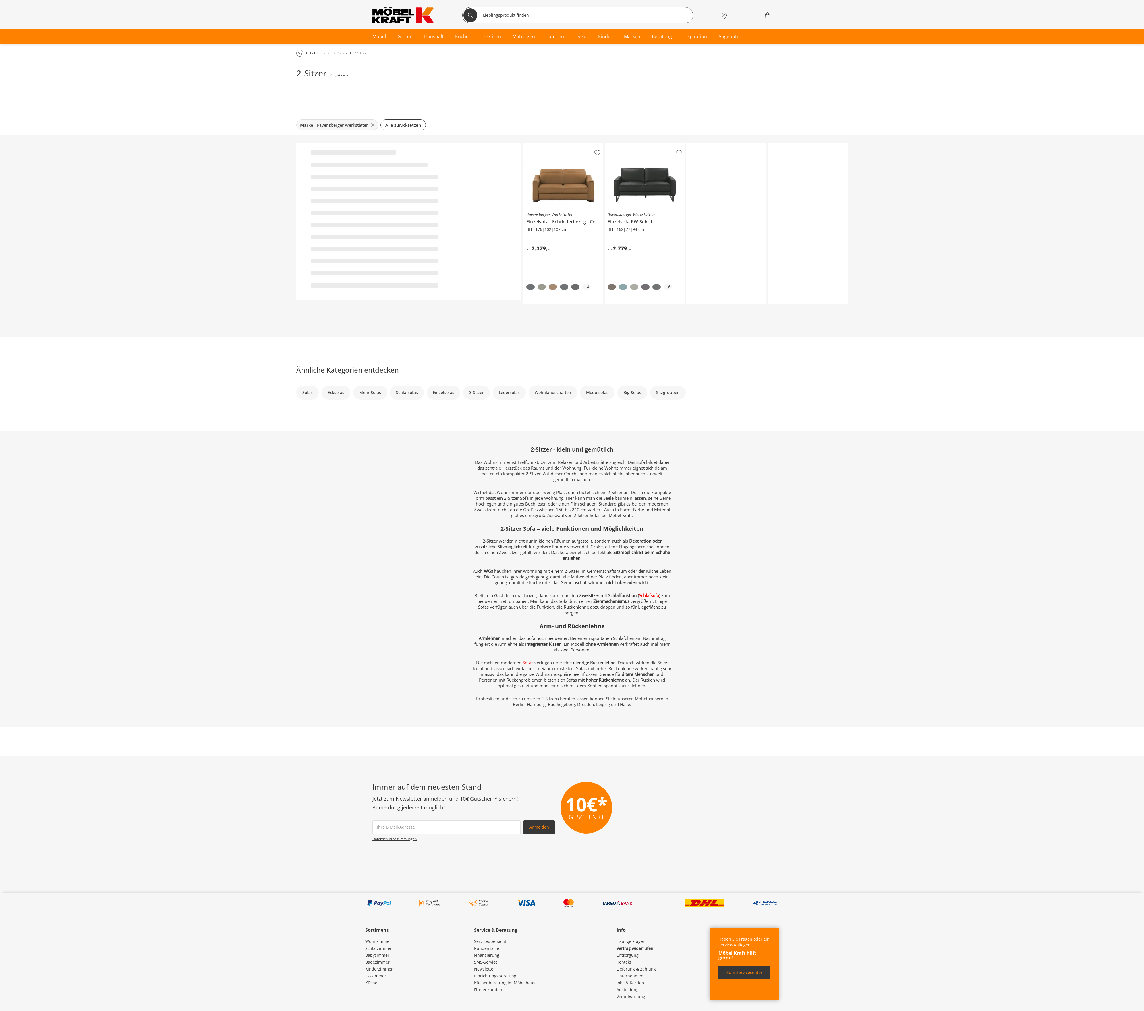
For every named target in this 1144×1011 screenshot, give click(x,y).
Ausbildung (628, 989)
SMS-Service (486, 962)
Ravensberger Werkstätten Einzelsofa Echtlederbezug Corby (563, 147)
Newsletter (484, 969)
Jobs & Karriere (631, 982)
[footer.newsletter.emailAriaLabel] (446, 827)
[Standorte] (724, 15)
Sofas (528, 662)
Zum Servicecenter (744, 972)
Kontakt (624, 962)
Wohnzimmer (378, 941)
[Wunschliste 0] (752, 15)
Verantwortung (631, 996)
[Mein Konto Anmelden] (738, 15)
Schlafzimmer (378, 948)
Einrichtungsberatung (495, 976)
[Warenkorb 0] (768, 15)
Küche (371, 982)
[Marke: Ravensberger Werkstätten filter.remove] (337, 124)
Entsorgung (628, 955)
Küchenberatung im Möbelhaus (504, 982)
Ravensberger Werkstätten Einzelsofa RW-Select (644, 147)
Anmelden (539, 827)
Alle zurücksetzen (403, 125)
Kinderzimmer (379, 969)
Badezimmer (377, 962)
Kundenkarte (486, 948)
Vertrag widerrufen (635, 948)
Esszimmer (375, 976)
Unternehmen (630, 976)
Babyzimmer (377, 955)
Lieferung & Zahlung (636, 969)
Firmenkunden (488, 989)
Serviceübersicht (490, 941)
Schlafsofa (649, 595)
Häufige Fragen (631, 941)
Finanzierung (486, 955)
